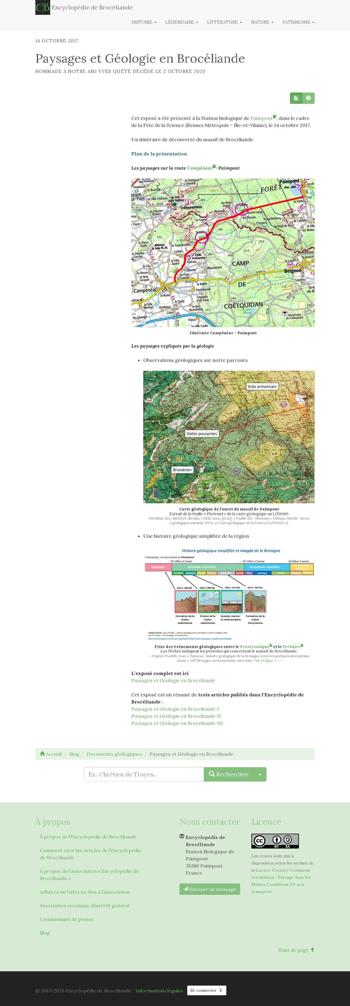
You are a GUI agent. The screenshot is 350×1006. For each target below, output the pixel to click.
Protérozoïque (256, 646)
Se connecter (206, 990)
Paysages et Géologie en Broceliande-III (177, 723)
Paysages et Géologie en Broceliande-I (175, 709)
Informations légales (159, 991)
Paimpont (263, 118)
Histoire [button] (144, 22)
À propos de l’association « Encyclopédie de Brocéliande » (89, 874)
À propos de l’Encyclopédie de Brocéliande (88, 837)
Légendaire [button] (181, 22)
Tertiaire (293, 646)
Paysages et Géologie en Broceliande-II (176, 716)
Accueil (51, 754)
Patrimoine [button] (299, 22)
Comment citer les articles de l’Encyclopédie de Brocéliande (90, 853)
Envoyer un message (209, 889)
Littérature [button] (224, 22)
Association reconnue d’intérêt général (84, 905)
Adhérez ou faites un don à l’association (85, 892)
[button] (296, 98)
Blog (45, 933)
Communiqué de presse (67, 919)
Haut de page (296, 950)
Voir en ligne (263, 660)
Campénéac (201, 168)
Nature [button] (262, 22)
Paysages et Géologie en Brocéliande (173, 680)
